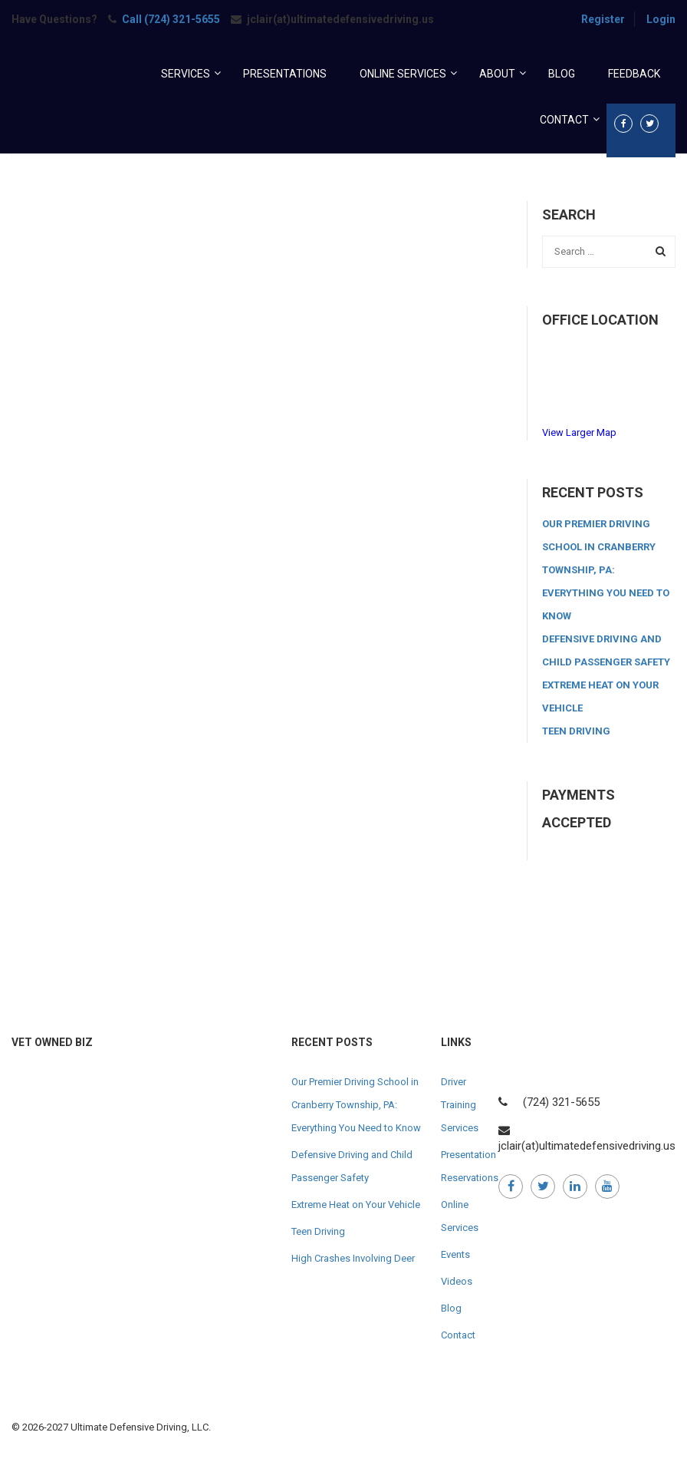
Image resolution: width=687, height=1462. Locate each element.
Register (603, 19)
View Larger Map (579, 432)
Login (660, 19)
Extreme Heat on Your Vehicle (355, 1204)
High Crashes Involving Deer (353, 1258)
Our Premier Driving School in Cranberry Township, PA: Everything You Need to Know (605, 570)
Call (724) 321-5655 (171, 19)
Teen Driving (576, 731)
